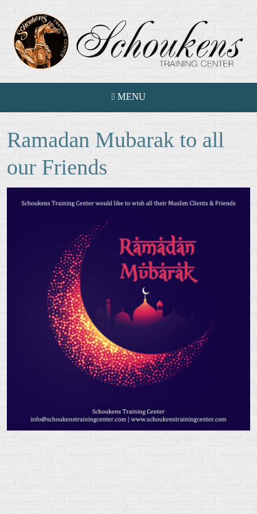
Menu (129, 97)
